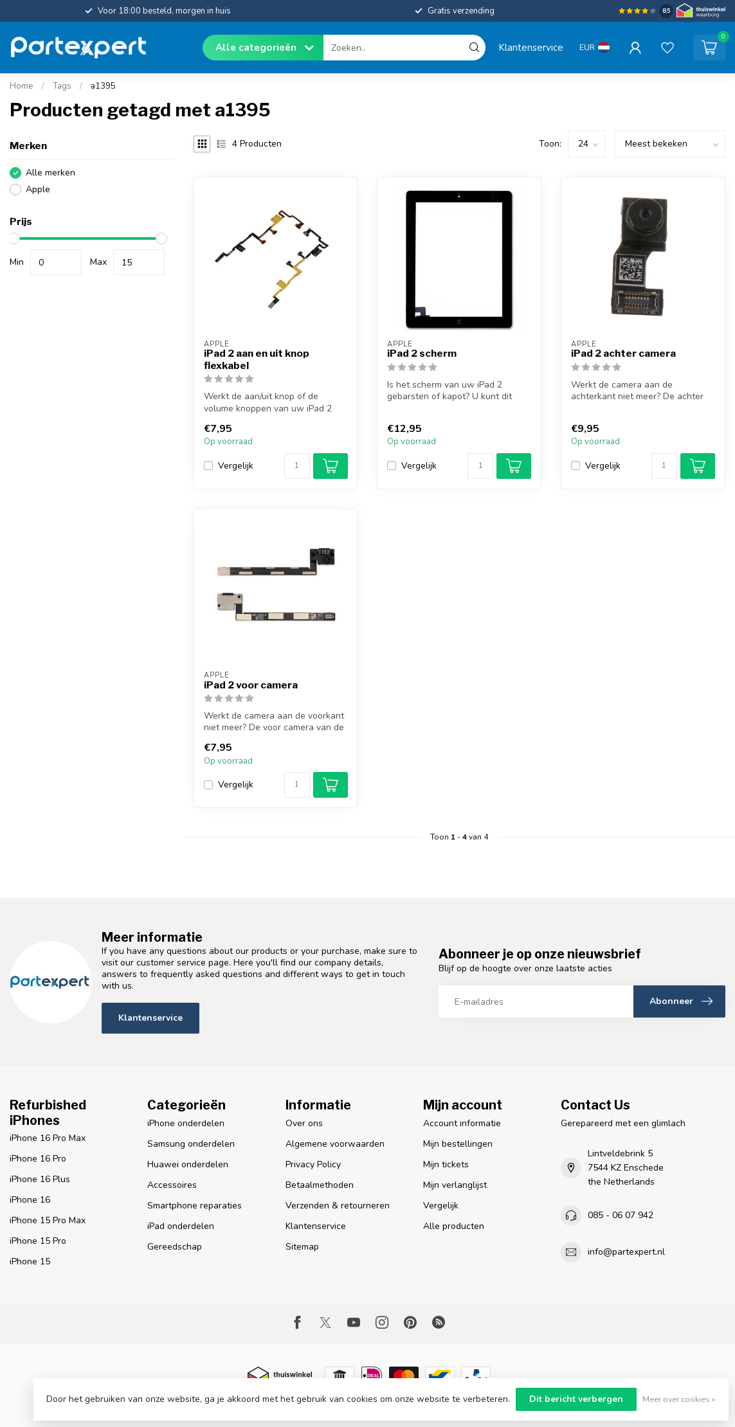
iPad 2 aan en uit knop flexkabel (256, 359)
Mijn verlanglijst (455, 1185)
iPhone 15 (30, 1261)
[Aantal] (297, 466)
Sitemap (302, 1247)
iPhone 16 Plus (40, 1179)
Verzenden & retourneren (338, 1205)
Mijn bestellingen (458, 1144)
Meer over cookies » (679, 1399)
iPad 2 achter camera (623, 353)
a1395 (103, 86)
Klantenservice (530, 47)
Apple (38, 189)
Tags (62, 86)
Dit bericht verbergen (576, 1399)
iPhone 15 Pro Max (48, 1220)
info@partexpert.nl (626, 1252)
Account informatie (462, 1123)
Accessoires (172, 1185)
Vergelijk (235, 466)
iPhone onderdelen (185, 1123)
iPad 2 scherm (422, 353)
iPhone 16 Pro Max (48, 1138)
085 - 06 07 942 (620, 1215)
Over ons (304, 1123)
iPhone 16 (30, 1200)
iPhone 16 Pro (38, 1159)
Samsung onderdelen (191, 1144)
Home (21, 86)
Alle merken (50, 172)
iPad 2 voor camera (251, 685)
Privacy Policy (313, 1164)
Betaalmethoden (320, 1185)
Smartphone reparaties (194, 1205)
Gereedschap (174, 1247)
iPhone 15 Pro (38, 1241)
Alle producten (453, 1226)
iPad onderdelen (180, 1226)
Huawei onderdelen (187, 1164)
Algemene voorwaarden (335, 1144)
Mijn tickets (446, 1164)
